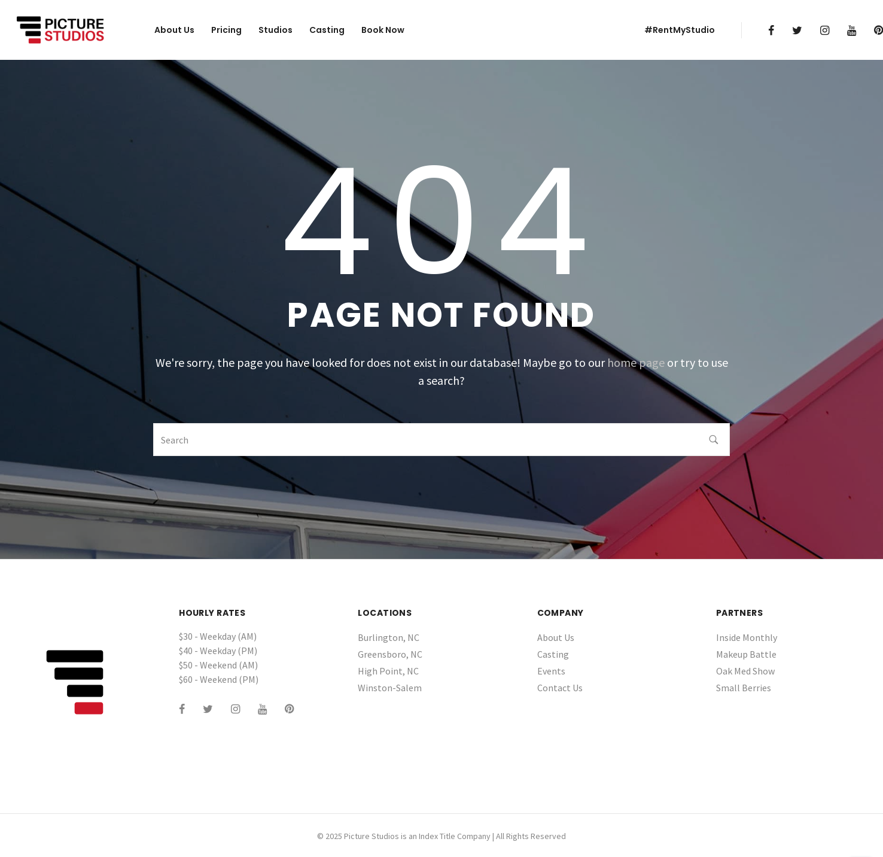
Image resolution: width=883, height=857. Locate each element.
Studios (275, 30)
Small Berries (743, 688)
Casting (327, 30)
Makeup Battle (746, 654)
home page (636, 362)
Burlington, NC (388, 637)
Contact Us (560, 688)
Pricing (226, 30)
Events (551, 671)
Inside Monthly (746, 637)
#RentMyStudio (679, 30)
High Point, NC (388, 671)
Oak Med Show (745, 671)
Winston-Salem (390, 688)
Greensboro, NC (390, 654)
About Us (174, 30)
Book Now (382, 30)
